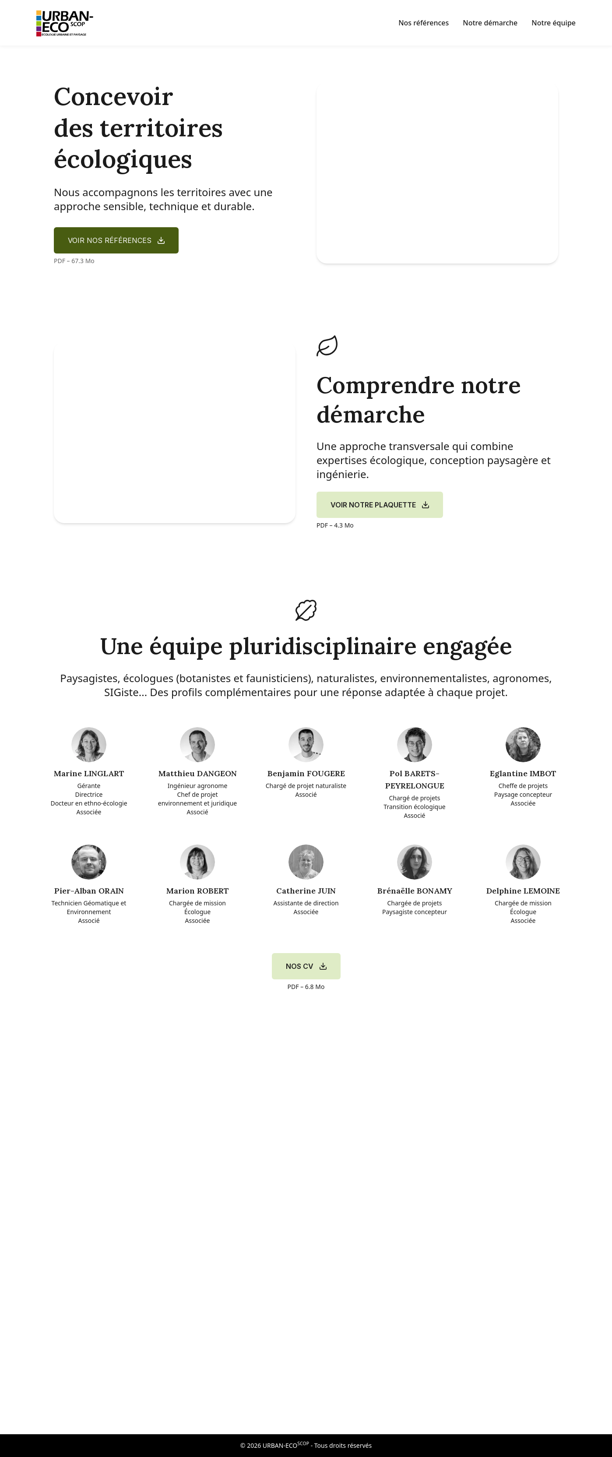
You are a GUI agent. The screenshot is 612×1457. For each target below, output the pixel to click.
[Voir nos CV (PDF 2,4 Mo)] (306, 966)
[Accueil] (67, 23)
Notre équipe (553, 23)
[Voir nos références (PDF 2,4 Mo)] (116, 240)
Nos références (423, 23)
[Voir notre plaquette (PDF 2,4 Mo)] (380, 505)
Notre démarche (490, 23)
